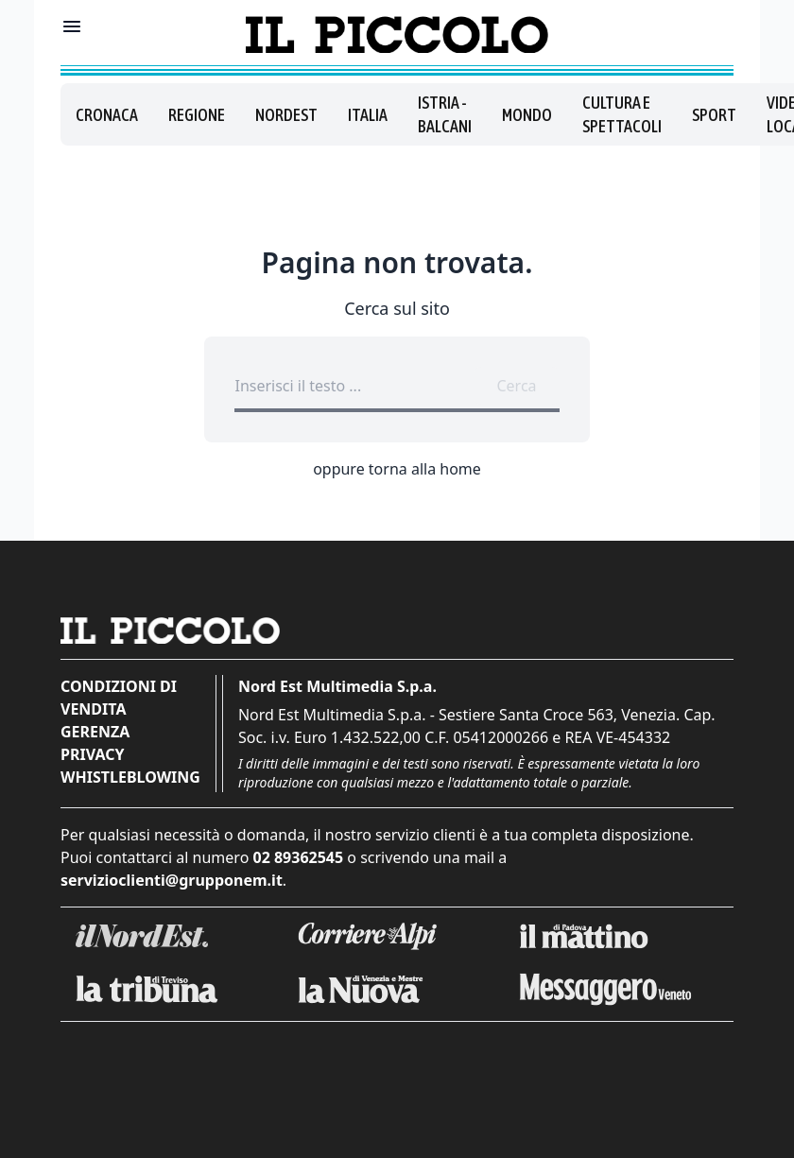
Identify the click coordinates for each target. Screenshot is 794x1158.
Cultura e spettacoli (622, 114)
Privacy (92, 754)
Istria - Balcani (445, 114)
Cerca (516, 385)
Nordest (286, 115)
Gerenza (94, 731)
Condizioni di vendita (118, 697)
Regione (196, 115)
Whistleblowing (130, 777)
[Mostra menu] (71, 26)
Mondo (527, 115)
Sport (714, 115)
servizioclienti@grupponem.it (171, 880)
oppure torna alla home (397, 468)
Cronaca (107, 115)
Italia (368, 115)
